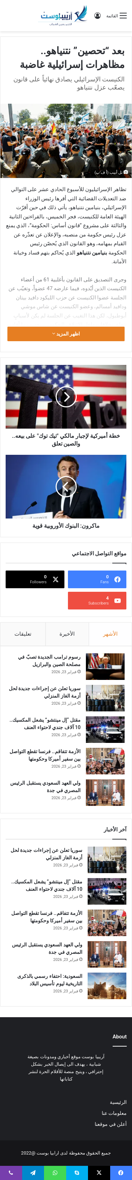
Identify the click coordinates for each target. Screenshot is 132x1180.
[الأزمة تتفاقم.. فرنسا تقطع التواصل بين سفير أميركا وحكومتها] (105, 761)
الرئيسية (118, 1102)
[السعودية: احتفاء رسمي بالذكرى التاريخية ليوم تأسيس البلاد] (107, 986)
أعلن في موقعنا (111, 1124)
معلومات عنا (114, 1113)
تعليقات (22, 634)
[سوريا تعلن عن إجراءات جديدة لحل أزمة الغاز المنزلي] (105, 698)
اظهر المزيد (66, 334)
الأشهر (110, 634)
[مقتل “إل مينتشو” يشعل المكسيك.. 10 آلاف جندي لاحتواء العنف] (105, 729)
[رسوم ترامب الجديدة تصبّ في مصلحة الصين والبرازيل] (105, 666)
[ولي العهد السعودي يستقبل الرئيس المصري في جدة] (105, 792)
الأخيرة (67, 634)
